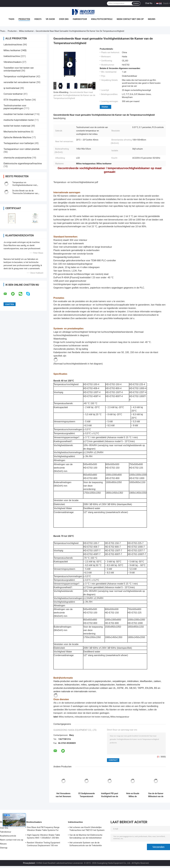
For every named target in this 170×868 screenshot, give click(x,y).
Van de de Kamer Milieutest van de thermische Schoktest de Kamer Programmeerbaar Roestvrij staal (156, 795)
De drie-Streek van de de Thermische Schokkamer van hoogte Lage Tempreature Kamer (26, 193)
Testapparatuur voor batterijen (19, 143)
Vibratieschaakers (13, 62)
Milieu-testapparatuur (119, 717)
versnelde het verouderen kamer (20, 82)
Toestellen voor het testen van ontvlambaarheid (19, 69)
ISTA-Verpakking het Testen (17, 99)
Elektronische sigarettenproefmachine (23, 163)
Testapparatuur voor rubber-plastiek (22, 149)
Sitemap (3, 848)
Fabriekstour (80, 19)
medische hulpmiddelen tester (19, 120)
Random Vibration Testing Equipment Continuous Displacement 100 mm (43, 844)
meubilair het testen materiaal (19, 114)
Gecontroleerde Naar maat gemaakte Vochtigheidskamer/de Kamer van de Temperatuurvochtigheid (74, 95)
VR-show (50, 19)
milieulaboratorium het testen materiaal (92, 717)
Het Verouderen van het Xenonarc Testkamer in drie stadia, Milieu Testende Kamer (63, 795)
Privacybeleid (29, 863)
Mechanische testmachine (17, 131)
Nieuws (151, 19)
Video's (38, 19)
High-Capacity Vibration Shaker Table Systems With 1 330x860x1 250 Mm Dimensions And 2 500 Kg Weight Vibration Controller (43, 837)
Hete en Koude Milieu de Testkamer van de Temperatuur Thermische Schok (132, 795)
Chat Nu (148, 3)
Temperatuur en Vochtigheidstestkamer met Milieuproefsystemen (24, 185)
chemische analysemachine (17, 157)
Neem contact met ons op (130, 19)
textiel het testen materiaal (17, 125)
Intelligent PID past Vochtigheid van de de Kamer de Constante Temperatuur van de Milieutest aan (109, 795)
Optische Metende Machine (17, 137)
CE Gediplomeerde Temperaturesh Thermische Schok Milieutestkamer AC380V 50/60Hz (86, 795)
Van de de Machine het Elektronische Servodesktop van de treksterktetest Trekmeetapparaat (85, 837)
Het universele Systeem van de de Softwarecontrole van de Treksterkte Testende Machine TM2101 (85, 844)
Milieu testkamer (26, 31)
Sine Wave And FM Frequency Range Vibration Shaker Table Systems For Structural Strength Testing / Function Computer (43, 829)
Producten (24, 19)
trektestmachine (12, 56)
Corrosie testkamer (13, 94)
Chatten (105, 107)
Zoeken (136, 3)
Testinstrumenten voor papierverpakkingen (15, 107)
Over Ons (64, 19)
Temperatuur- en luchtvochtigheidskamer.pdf (75, 182)
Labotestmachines (13, 44)
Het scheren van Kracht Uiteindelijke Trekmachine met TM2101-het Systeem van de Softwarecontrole (87, 829)
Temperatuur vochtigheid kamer (20, 76)
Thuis (11, 19)
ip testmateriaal (11, 88)
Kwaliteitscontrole (101, 19)
